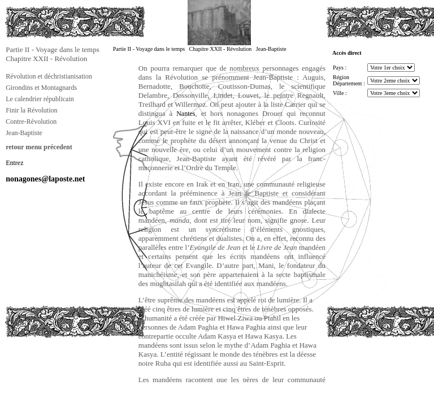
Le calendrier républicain (40, 99)
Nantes (185, 114)
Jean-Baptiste (24, 133)
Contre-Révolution (31, 121)
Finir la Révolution (31, 110)
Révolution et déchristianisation (49, 76)
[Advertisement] (61, 364)
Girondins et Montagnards (41, 88)
